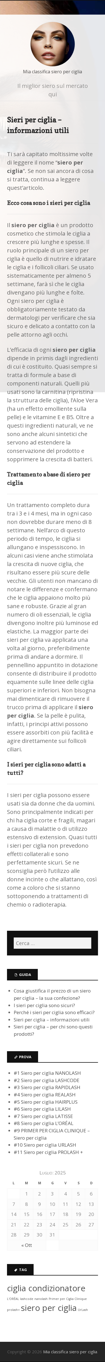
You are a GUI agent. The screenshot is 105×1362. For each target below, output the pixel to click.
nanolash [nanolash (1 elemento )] (41, 1299)
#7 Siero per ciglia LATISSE (43, 1116)
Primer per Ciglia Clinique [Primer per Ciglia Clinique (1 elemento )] (68, 1299)
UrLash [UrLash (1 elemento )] (83, 1310)
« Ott (26, 1245)
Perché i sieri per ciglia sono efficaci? (54, 1012)
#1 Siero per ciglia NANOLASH (47, 1073)
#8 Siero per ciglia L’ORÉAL (43, 1123)
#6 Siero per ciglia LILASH (42, 1109)
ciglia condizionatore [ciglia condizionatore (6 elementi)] (46, 1288)
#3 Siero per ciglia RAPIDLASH (47, 1087)
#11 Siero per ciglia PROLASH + (48, 1152)
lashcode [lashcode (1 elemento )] (26, 1299)
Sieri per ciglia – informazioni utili (52, 1019)
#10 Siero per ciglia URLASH (45, 1145)
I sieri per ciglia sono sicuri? (44, 1005)
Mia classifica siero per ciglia (52, 72)
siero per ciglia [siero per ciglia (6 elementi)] (49, 1307)
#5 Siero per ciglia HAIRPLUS (46, 1102)
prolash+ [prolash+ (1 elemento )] (13, 1310)
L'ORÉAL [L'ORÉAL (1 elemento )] (13, 1299)
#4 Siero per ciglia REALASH (45, 1094)
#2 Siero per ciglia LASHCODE (47, 1080)
